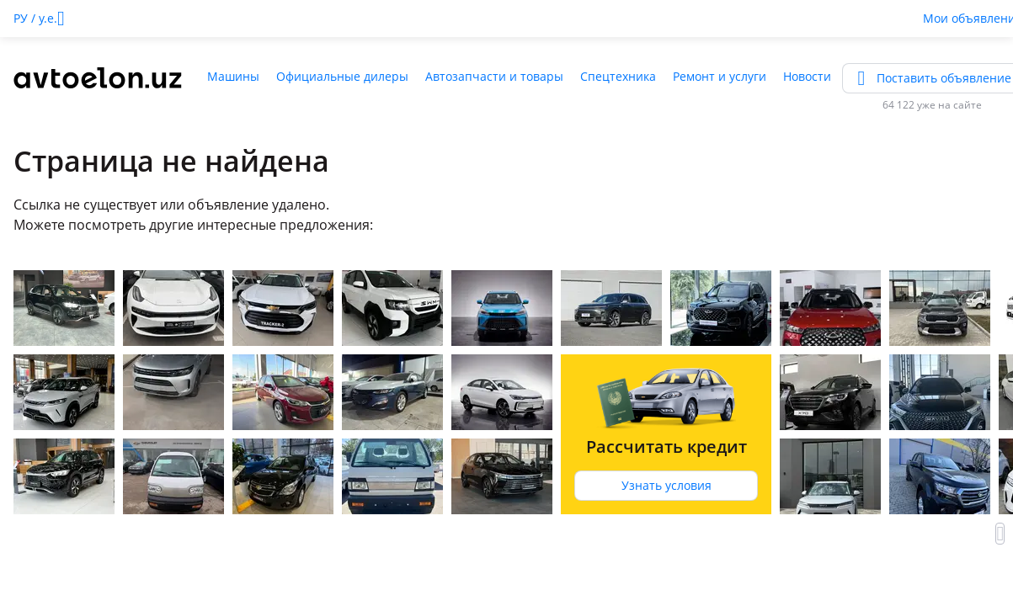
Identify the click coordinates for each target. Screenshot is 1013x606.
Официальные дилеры (342, 76)
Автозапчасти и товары (494, 76)
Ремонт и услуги (719, 76)
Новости (807, 76)
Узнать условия (666, 485)
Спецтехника (618, 76)
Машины (233, 76)
